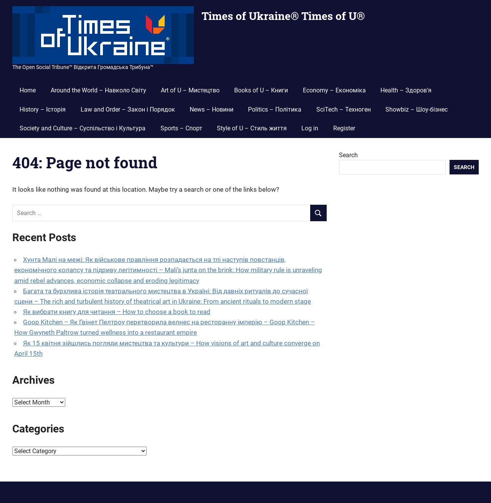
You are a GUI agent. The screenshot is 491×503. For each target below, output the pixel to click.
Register (344, 128)
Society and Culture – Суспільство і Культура (82, 128)
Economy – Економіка (334, 90)
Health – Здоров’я (405, 90)
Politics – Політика (274, 109)
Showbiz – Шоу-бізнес (416, 109)
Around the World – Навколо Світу (98, 90)
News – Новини (211, 109)
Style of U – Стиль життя (252, 128)
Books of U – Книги (261, 90)
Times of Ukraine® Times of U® (283, 16)
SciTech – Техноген (343, 109)
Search (348, 155)
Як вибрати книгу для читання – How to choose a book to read (116, 312)
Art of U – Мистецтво (190, 90)
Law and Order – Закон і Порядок (128, 109)
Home (28, 90)
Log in (309, 128)
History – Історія (43, 109)
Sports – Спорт (181, 128)
